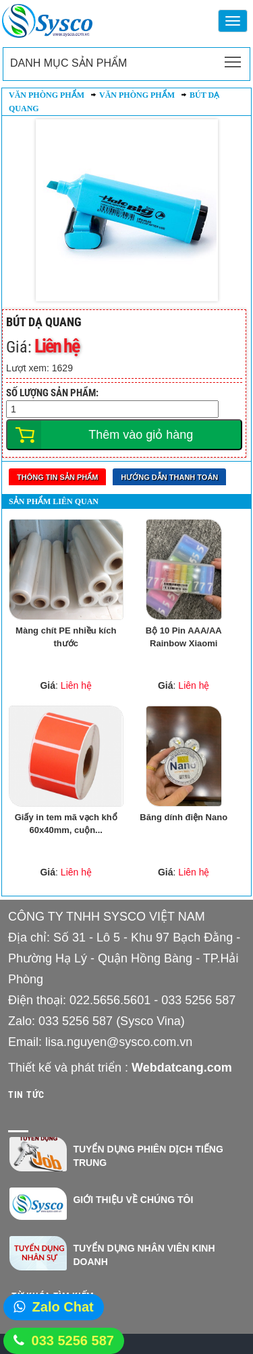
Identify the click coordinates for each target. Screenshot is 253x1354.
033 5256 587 (73, 1340)
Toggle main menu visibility (234, 58)
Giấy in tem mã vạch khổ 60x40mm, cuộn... (66, 823)
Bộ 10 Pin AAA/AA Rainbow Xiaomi (184, 636)
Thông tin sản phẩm (57, 477)
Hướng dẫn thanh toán (169, 477)
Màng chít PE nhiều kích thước (66, 636)
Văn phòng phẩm (46, 95)
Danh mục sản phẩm (68, 63)
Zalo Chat (63, 1306)
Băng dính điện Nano (183, 817)
